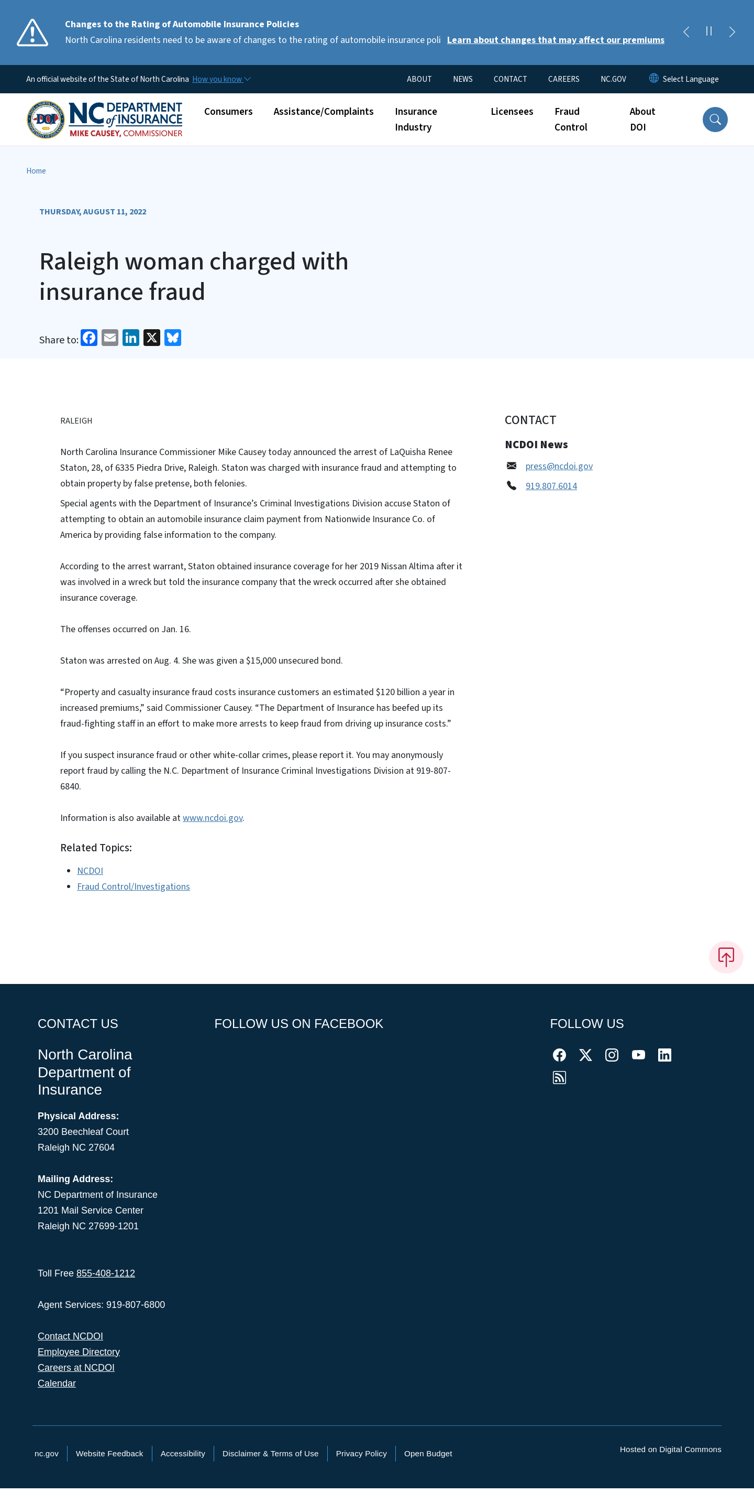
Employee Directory (79, 1352)
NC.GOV (613, 79)
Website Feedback (109, 1453)
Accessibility (183, 1453)
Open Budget (428, 1453)
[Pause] (708, 32)
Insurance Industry (416, 119)
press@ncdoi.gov (559, 466)
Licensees (512, 111)
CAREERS (564, 79)
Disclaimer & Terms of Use (271, 1453)
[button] (715, 119)
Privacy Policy (361, 1453)
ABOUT (419, 79)
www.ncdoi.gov (212, 818)
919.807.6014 (551, 486)
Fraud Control (571, 119)
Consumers (228, 111)
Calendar (57, 1383)
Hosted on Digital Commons (671, 1449)
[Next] (732, 32)
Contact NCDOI (70, 1336)
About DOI (643, 119)
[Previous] (685, 32)
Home (36, 171)
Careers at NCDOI (76, 1367)
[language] (691, 79)
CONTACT (510, 79)
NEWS (463, 79)
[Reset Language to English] (654, 79)
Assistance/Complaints (324, 111)
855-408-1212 (105, 1273)
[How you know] (221, 79)
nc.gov (47, 1453)
